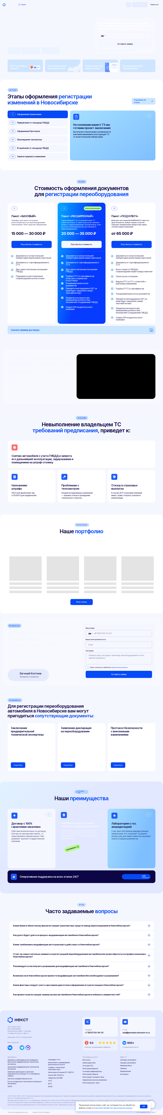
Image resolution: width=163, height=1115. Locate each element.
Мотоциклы (124, 1074)
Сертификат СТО (54, 1060)
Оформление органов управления (95, 1080)
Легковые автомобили (128, 1060)
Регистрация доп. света (91, 1083)
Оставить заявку (125, 44)
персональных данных (143, 50)
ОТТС (50, 1081)
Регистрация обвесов (90, 1074)
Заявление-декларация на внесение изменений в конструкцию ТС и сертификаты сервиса (24, 1074)
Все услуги (86, 1060)
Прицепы (123, 1068)
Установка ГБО (88, 1066)
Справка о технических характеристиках (56, 1068)
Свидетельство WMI (55, 1078)
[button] (154, 4)
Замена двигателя (89, 1063)
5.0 (91, 1042)
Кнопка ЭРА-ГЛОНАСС (56, 1075)
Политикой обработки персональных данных (113, 1108)
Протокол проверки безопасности (20, 1079)
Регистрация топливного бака (93, 1077)
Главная (10, 13)
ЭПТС (50, 1084)
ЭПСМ (50, 1086)
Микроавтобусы (126, 1065)
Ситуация (90, 651)
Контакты (71, 5)
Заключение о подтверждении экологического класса (59, 1063)
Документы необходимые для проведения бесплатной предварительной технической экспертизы (23, 1062)
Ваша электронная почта (96, 639)
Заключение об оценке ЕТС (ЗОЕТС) (61, 1072)
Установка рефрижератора (92, 1071)
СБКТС (10, 1086)
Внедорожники (125, 1071)
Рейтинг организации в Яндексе (97, 1047)
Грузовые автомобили (128, 1063)
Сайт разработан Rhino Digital (146, 1112)
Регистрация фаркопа (90, 1068)
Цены (32, 5)
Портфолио (40, 5)
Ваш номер (90, 628)
